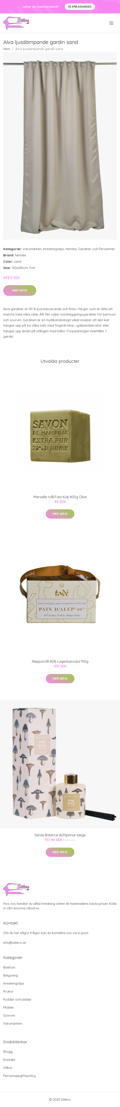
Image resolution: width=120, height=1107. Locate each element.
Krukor (8, 991)
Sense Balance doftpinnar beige (60, 835)
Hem (6, 49)
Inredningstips (53, 249)
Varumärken (32, 249)
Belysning (10, 975)
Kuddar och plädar (17, 999)
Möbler (8, 1007)
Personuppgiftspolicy (19, 1076)
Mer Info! (19, 290)
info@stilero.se (14, 943)
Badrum (9, 967)
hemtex (71, 249)
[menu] (112, 23)
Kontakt (9, 1060)
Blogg (8, 1052)
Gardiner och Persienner (96, 249)
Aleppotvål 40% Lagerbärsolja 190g (60, 661)
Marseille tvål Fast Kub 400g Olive (60, 497)
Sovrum (9, 1015)
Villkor (8, 1068)
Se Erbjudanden (79, 6)
